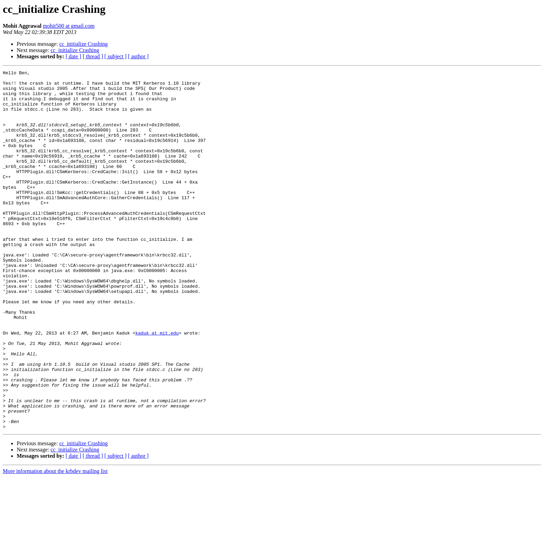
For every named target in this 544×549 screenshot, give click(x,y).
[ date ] (73, 56)
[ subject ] (115, 56)
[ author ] (138, 56)
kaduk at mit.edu (157, 386)
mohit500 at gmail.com (69, 26)
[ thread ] (93, 56)
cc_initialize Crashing (83, 44)
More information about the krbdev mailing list (55, 543)
